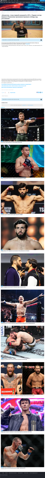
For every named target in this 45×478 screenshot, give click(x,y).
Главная (9, 0)
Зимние (42, 2)
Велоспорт (38, 2)
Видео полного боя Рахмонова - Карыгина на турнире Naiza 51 (12, 87)
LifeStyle (17, 2)
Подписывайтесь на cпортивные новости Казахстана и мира (22, 40)
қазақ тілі (42, 0)
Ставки (15, 0)
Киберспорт (13, 2)
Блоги (12, 0)
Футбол (2, 2)
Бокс (6, 2)
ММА (4, 2)
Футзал (24, 2)
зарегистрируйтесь (30, 105)
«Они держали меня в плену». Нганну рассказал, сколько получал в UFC (13, 85)
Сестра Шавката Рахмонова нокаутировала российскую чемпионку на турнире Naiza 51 (16, 84)
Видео (17, 0)
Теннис (21, 2)
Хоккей (10, 2)
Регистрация (33, 0)
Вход (36, 0)
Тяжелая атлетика (33, 2)
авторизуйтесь (24, 105)
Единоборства (28, 2)
